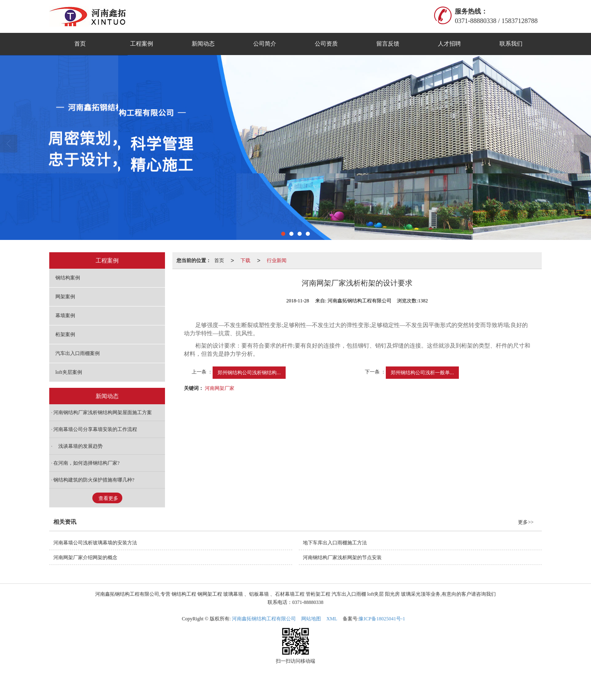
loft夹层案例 (68, 372)
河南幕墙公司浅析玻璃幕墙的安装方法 (95, 543)
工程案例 (141, 44)
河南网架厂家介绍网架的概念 (85, 557)
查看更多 (108, 498)
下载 (245, 260)
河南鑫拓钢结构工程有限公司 (264, 619)
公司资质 (326, 44)
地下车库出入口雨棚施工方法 (335, 543)
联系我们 (510, 44)
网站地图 (311, 619)
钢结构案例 (67, 278)
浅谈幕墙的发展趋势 (78, 446)
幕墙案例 (65, 315)
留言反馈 (387, 44)
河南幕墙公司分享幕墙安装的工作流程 (95, 429)
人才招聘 (449, 44)
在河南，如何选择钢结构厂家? (86, 463)
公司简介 (264, 44)
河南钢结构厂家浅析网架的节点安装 (342, 557)
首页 (80, 44)
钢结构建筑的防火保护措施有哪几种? (93, 480)
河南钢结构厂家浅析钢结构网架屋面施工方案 (102, 412)
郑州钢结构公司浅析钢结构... (249, 373)
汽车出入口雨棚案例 (77, 353)
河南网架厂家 (219, 388)
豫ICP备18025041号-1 (382, 619)
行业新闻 (276, 260)
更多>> (526, 522)
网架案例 (65, 296)
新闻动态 (203, 44)
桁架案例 (65, 334)
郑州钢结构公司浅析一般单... (422, 373)
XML (331, 619)
